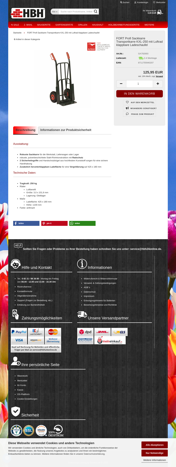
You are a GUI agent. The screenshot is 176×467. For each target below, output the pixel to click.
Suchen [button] (124, 2)
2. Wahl (28, 25)
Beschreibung (25, 130)
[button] (26, 223)
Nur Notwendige (154, 453)
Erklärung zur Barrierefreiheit (31, 305)
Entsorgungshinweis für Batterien (99, 300)
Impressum (89, 296)
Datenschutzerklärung (94, 454)
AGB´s (87, 287)
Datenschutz (90, 292)
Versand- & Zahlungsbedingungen (100, 283)
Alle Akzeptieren (154, 445)
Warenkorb (22, 376)
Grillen (82, 25)
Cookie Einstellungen (27, 399)
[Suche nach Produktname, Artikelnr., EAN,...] (55, 11)
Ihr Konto (21, 385)
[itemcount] (139, 84)
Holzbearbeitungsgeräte (124, 25)
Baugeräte (43, 25)
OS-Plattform (23, 394)
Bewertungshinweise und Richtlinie (100, 305)
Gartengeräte (64, 25)
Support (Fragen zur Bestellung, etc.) (34, 300)
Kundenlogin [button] (141, 2)
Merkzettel (159, 2)
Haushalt (97, 25)
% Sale (15, 25)
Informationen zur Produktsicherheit (65, 130)
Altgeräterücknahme (26, 296)
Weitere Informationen (154, 460)
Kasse (20, 390)
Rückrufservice (24, 286)
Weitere (149, 25)
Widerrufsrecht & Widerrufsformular (100, 278)
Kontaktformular (24, 291)
